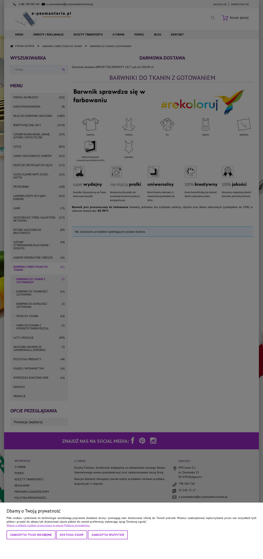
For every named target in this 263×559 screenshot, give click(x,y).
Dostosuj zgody (72, 535)
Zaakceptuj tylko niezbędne (31, 535)
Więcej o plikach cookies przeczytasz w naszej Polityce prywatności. (48, 525)
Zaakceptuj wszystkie (107, 535)
